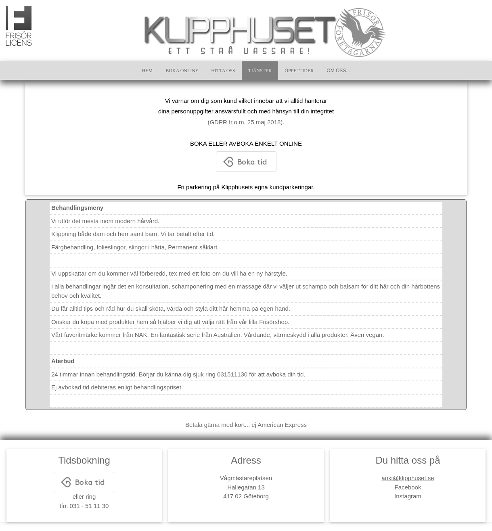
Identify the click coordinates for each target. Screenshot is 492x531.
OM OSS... (338, 70)
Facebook (408, 487)
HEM (147, 70)
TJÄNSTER (260, 70)
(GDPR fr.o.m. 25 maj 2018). (245, 122)
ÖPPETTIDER (299, 70)
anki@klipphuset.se (407, 478)
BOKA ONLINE (181, 70)
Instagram (407, 496)
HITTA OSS (223, 70)
